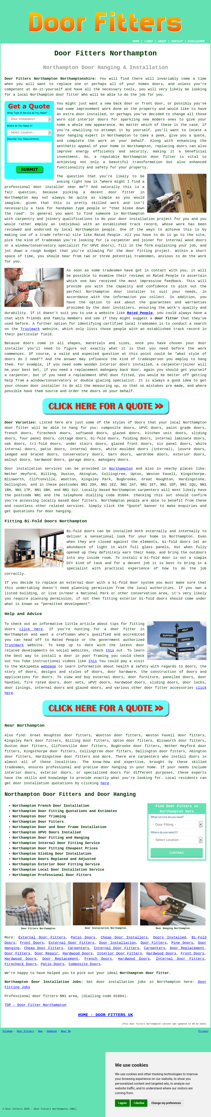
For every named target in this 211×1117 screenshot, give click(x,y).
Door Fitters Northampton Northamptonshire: (51, 79)
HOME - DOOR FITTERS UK (105, 1014)
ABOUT (162, 41)
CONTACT (177, 41)
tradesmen (144, 256)
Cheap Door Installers (124, 937)
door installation (136, 219)
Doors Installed (169, 937)
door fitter (67, 95)
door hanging (70, 135)
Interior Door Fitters (119, 953)
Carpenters (78, 948)
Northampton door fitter (144, 973)
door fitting (139, 251)
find (20, 735)
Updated (52, 1031)
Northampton (121, 469)
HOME (136, 41)
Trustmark (30, 329)
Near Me (66, 1031)
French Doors (98, 959)
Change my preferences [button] (166, 1103)
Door (9, 469)
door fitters (84, 501)
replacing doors (171, 146)
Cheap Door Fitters (43, 948)
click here (31, 629)
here (105, 783)
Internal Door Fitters (116, 948)
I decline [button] (139, 1103)
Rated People (107, 235)
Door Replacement (187, 948)
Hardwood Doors (78, 953)
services (75, 506)
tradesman (51, 240)
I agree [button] (122, 1103)
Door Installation (117, 943)
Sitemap (7, 1031)
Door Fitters (154, 943)
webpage (48, 666)
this (110, 650)
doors (10, 438)
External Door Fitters (41, 937)
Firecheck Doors (21, 964)
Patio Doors (83, 937)
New (40, 1031)
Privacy (203, 1031)
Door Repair (46, 953)
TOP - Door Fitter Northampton (35, 1005)
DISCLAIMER (196, 41)
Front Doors (32, 943)
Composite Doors (85, 964)
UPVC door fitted (116, 375)
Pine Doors (182, 943)
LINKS (148, 41)
